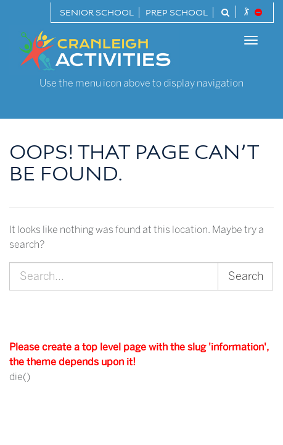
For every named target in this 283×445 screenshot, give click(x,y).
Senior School (97, 13)
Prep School (177, 13)
